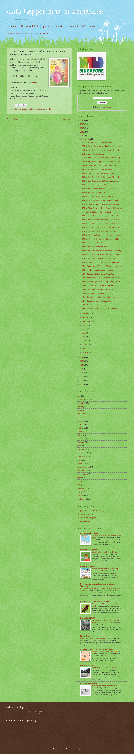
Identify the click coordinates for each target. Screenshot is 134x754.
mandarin (80, 449)
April (84, 341)
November (86, 314)
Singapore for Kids (84, 521)
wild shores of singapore (89, 533)
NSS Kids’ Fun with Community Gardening (107, 668)
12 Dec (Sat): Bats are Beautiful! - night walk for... (100, 231)
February (85, 348)
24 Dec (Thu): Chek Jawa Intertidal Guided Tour (99, 166)
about (93, 26)
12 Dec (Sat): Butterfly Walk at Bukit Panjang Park (100, 224)
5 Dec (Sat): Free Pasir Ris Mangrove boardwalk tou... (101, 309)
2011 (82, 369)
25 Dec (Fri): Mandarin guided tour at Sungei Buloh (101, 162)
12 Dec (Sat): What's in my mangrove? (96, 247)
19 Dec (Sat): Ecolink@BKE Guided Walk (97, 197)
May (84, 337)
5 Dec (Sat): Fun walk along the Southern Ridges (99, 297)
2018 (82, 124)
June (84, 333)
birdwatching (82, 399)
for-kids (18, 109)
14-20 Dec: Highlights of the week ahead (97, 169)
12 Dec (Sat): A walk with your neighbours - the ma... (101, 235)
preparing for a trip (53, 26)
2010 (82, 373)
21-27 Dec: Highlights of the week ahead (97, 142)
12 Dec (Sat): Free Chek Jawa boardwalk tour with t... (101, 254)
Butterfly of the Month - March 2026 (104, 552)
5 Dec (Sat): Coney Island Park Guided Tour (98, 289)
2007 (82, 384)
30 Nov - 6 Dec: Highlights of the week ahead (98, 270)
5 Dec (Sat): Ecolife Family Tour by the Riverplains (100, 278)
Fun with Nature (86, 666)
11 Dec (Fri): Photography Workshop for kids (98, 258)
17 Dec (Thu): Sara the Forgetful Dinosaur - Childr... (101, 204)
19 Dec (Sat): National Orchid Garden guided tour (100, 181)
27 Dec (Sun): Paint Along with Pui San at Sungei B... (101, 146)
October (85, 318)
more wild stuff (76, 26)
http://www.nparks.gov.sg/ (27, 99)
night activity (82, 456)
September (86, 321)
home (13, 26)
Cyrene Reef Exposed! (88, 683)
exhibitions (81, 414)
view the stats (35, 714)
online (34, 82)
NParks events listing (85, 514)
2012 (82, 365)
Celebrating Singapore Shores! (92, 566)
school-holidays (40, 109)
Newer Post (13, 118)
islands (79, 439)
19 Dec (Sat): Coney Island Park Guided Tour (98, 189)
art (78, 396)
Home (40, 118)
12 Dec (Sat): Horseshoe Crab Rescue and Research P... (102, 220)
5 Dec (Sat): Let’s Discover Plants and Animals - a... (101, 286)
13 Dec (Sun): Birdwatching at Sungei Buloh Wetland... (102, 216)
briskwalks (81, 403)
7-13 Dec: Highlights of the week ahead (96, 212)
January (85, 352)
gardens (24, 109)
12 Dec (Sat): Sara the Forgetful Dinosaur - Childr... (100, 239)
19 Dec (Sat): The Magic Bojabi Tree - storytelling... (101, 200)
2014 (82, 357)
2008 (82, 380)
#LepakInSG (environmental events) (90, 511)
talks (79, 478)
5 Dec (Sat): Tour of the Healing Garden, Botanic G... (101, 305)
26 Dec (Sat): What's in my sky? (93, 154)
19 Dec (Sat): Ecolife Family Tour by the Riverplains (101, 177)
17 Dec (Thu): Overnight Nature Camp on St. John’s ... (102, 208)
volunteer (80, 488)
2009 (82, 377)
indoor (79, 435)
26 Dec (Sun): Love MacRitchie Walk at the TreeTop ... (102, 158)
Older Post (67, 118)
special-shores (82, 474)
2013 (82, 361)
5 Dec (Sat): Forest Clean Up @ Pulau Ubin (98, 274)
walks (49, 109)
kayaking (80, 442)
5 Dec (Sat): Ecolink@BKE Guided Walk (97, 301)
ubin (79, 485)
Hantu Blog (84, 636)
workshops (81, 499)
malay (79, 446)
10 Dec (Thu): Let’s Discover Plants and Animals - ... (101, 262)
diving (79, 410)
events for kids (43, 34)
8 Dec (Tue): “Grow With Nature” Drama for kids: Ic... (102, 266)
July (84, 329)
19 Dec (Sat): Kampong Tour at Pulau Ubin (97, 185)
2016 (82, 132)
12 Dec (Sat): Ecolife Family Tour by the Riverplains (101, 227)
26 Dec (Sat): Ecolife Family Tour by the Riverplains (101, 150)
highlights (81, 431)
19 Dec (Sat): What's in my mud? (94, 193)
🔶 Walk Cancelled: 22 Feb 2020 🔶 (104, 651)
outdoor (31, 109)
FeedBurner (107, 107)
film (78, 417)
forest (79, 424)
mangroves (81, 453)
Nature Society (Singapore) (87, 518)
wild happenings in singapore (55, 11)
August (85, 325)
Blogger (78, 749)
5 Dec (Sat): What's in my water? (94, 293)
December (86, 139)
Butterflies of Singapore (89, 550)
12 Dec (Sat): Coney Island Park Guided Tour (98, 243)
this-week (81, 481)
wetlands (80, 495)
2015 (82, 136)
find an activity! (29, 26)
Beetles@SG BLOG (87, 618)
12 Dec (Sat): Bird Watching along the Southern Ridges (102, 251)
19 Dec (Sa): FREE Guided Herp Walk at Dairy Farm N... (103, 173)
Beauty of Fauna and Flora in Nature (94, 602)
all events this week (14, 34)
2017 (82, 128)
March (85, 345)
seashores (80, 471)
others (79, 460)
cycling (80, 407)
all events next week (29, 34)
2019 (82, 120)
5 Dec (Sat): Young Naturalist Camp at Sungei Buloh (101, 282)
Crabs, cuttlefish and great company (92, 638)
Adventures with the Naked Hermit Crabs (96, 649)
